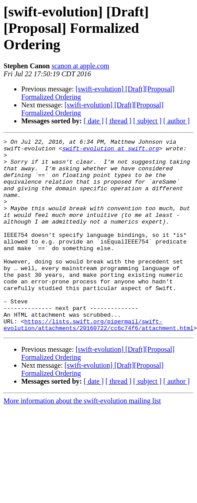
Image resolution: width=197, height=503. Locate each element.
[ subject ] (147, 121)
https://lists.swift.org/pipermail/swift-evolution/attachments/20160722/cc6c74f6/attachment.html (98, 354)
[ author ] (176, 121)
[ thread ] (118, 121)
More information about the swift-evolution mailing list (82, 431)
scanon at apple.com (80, 66)
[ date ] (94, 121)
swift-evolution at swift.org (110, 151)
